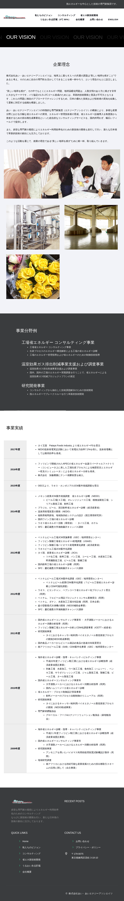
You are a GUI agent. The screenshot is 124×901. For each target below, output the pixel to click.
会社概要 (80, 19)
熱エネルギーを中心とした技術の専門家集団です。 (92, 4)
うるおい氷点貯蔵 (31, 865)
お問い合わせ (96, 19)
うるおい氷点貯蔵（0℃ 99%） (55, 19)
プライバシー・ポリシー (88, 847)
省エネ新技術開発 (89, 15)
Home (25, 841)
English (113, 19)
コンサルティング (66, 15)
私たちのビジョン (43, 15)
